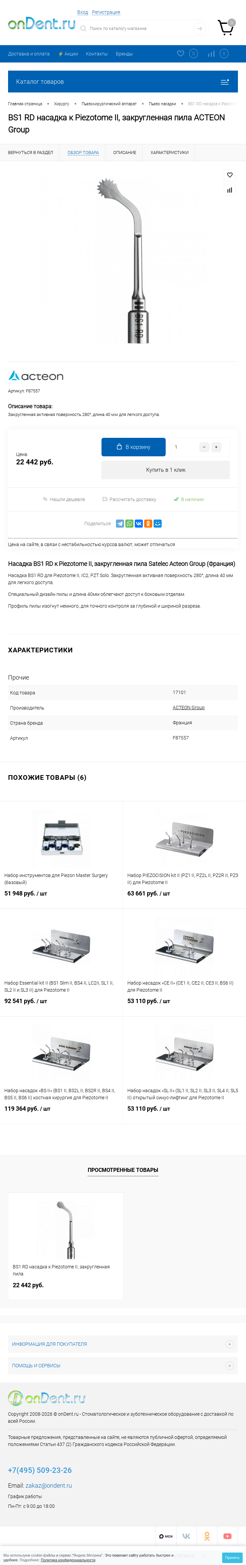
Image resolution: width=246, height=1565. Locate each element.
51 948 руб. (61, 898)
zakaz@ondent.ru (49, 1485)
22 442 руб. (28, 1285)
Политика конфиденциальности (68, 1560)
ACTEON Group (185, 707)
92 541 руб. (61, 1005)
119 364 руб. (61, 1113)
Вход (82, 12)
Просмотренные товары (123, 1170)
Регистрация (106, 12)
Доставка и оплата (29, 53)
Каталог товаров (123, 81)
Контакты (97, 53)
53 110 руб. (184, 1005)
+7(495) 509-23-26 (40, 1470)
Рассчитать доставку (129, 499)
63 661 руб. (184, 898)
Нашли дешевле (63, 499)
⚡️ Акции (68, 53)
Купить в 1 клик (166, 470)
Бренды (124, 53)
